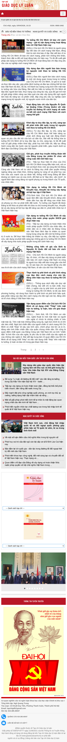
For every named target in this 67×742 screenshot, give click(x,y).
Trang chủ (5, 35)
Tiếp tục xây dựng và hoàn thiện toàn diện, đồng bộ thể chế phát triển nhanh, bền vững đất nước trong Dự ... (33, 387)
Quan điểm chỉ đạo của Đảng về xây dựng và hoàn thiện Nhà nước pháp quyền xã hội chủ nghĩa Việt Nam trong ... (32, 463)
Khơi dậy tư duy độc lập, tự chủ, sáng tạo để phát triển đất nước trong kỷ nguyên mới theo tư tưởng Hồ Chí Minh (46, 125)
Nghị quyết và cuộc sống (45, 32)
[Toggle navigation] (63, 13)
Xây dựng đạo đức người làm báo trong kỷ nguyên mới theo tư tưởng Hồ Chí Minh (46, 71)
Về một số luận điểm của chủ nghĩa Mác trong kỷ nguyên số (31, 437)
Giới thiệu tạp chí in (7, 471)
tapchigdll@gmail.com (16, 708)
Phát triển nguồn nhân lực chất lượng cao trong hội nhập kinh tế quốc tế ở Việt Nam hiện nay (33, 408)
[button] (24, 588)
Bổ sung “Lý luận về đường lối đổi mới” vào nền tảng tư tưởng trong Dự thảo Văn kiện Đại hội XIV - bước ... (32, 380)
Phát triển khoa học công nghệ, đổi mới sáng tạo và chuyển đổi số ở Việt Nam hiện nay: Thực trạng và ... (34, 457)
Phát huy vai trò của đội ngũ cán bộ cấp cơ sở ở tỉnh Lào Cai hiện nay (34, 443)
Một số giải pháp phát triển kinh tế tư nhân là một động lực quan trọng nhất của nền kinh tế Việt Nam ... (33, 401)
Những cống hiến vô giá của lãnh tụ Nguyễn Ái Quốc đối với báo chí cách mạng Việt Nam (46, 249)
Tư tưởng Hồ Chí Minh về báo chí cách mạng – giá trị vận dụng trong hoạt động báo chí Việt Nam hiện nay (46, 42)
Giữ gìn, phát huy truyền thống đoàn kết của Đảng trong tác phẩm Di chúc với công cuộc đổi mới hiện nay (46, 156)
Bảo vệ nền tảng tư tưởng (18, 32)
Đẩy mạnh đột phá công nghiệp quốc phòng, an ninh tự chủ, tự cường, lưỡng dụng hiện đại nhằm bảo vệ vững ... (33, 394)
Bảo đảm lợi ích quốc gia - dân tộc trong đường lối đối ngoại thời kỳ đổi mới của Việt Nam (33, 450)
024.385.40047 (14, 711)
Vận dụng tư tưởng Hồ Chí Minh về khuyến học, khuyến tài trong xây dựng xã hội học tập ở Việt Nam (46, 189)
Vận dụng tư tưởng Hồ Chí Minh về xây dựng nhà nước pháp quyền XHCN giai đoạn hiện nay (46, 218)
